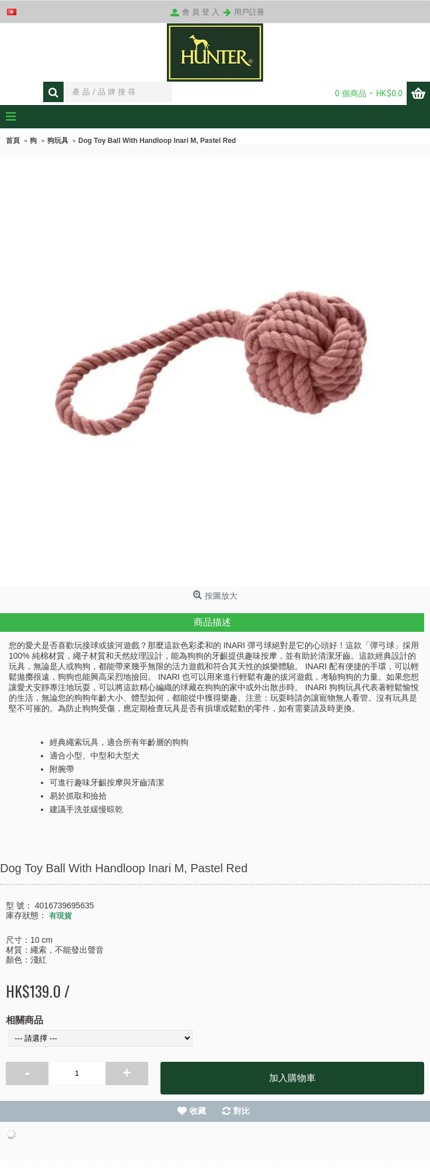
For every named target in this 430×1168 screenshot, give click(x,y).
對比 (241, 1110)
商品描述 (212, 622)
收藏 (198, 1110)
